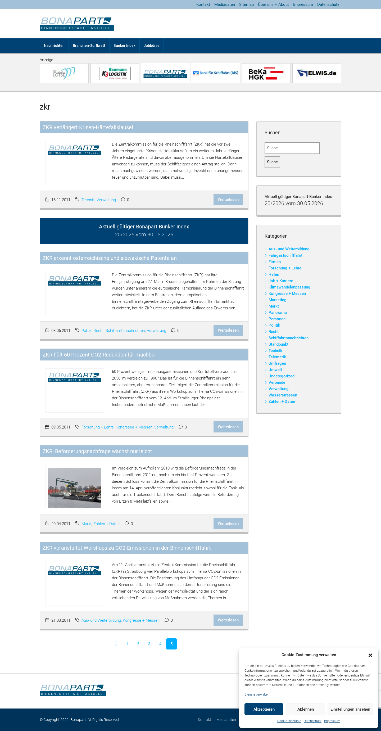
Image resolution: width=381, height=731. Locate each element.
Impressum (332, 721)
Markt (86, 523)
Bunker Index (124, 45)
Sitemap (246, 4)
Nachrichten (54, 45)
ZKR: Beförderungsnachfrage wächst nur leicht (97, 451)
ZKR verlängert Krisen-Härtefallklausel (88, 127)
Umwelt (275, 369)
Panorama (278, 312)
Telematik (277, 357)
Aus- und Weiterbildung (101, 620)
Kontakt (203, 4)
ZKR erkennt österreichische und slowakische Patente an (110, 258)
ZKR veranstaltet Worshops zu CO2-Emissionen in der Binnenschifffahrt (127, 548)
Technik (88, 199)
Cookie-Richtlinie (289, 721)
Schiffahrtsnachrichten (125, 330)
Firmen (275, 261)
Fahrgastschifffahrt (285, 255)
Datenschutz (312, 721)
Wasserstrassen (283, 395)
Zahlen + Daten (106, 523)
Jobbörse (152, 45)
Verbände (277, 382)
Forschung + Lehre (97, 427)
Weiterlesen (228, 199)
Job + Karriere (281, 280)
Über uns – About (273, 4)
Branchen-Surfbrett (89, 45)
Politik (86, 330)
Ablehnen (305, 709)
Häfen (274, 274)
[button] (370, 655)
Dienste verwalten (256, 694)
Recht (98, 330)
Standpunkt (278, 344)
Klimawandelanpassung (289, 287)
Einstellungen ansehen (350, 709)
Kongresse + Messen (134, 427)
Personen (277, 319)
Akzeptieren (264, 709)
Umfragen (277, 363)
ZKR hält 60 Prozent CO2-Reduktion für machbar (99, 354)
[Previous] (116, 643)
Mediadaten (224, 4)
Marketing (278, 299)
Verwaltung (106, 199)
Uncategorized (281, 376)
